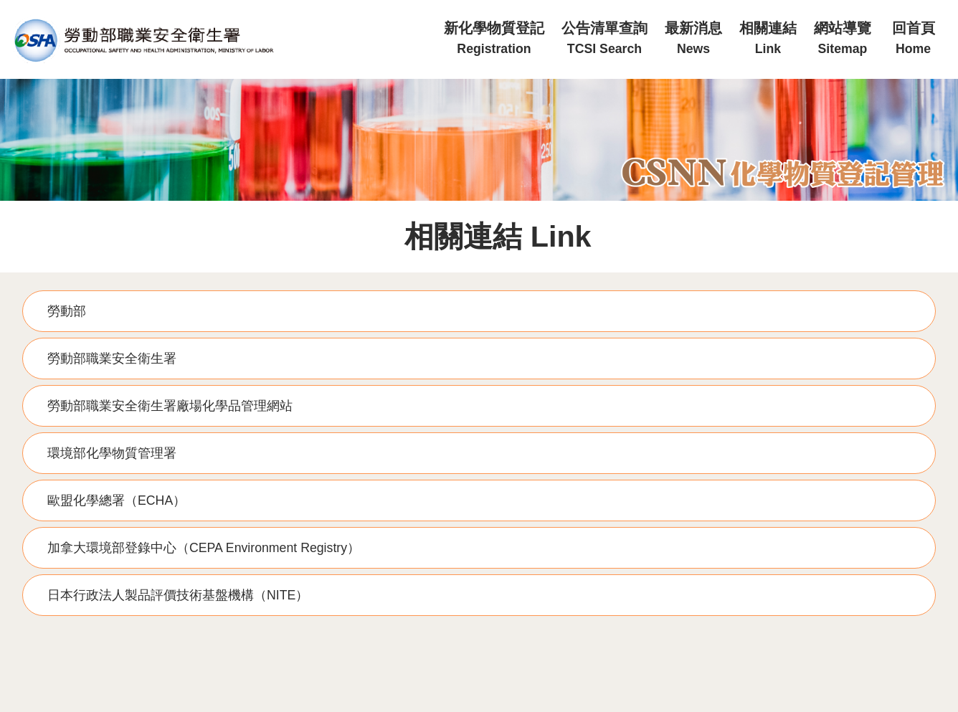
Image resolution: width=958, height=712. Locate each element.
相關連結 (768, 38)
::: (430, 6)
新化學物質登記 (494, 38)
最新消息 (693, 38)
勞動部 (66, 311)
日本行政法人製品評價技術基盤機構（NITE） (177, 595)
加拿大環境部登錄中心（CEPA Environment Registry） (203, 548)
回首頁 (913, 38)
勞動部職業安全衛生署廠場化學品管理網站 (170, 406)
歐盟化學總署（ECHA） (116, 500)
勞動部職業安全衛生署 (111, 358)
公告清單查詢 (604, 38)
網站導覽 (842, 38)
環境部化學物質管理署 (111, 453)
